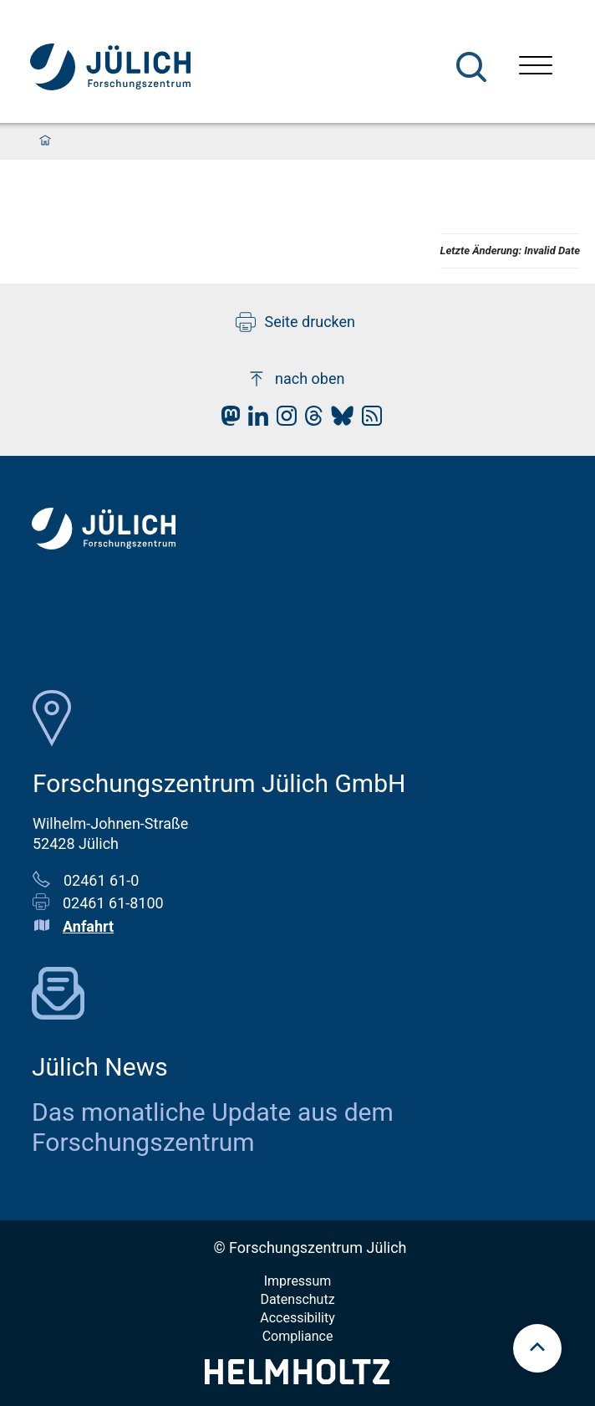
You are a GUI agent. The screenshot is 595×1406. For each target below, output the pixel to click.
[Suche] (471, 67)
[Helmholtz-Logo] (297, 1379)
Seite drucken (295, 322)
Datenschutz (297, 1299)
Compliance (297, 1336)
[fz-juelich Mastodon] (226, 420)
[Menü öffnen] (535, 67)
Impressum (298, 1281)
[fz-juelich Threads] (310, 420)
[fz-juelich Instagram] (282, 420)
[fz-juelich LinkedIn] (254, 420)
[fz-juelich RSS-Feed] (367, 420)
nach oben (295, 379)
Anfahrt (88, 926)
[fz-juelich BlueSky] (338, 420)
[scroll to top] (537, 1348)
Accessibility (297, 1318)
